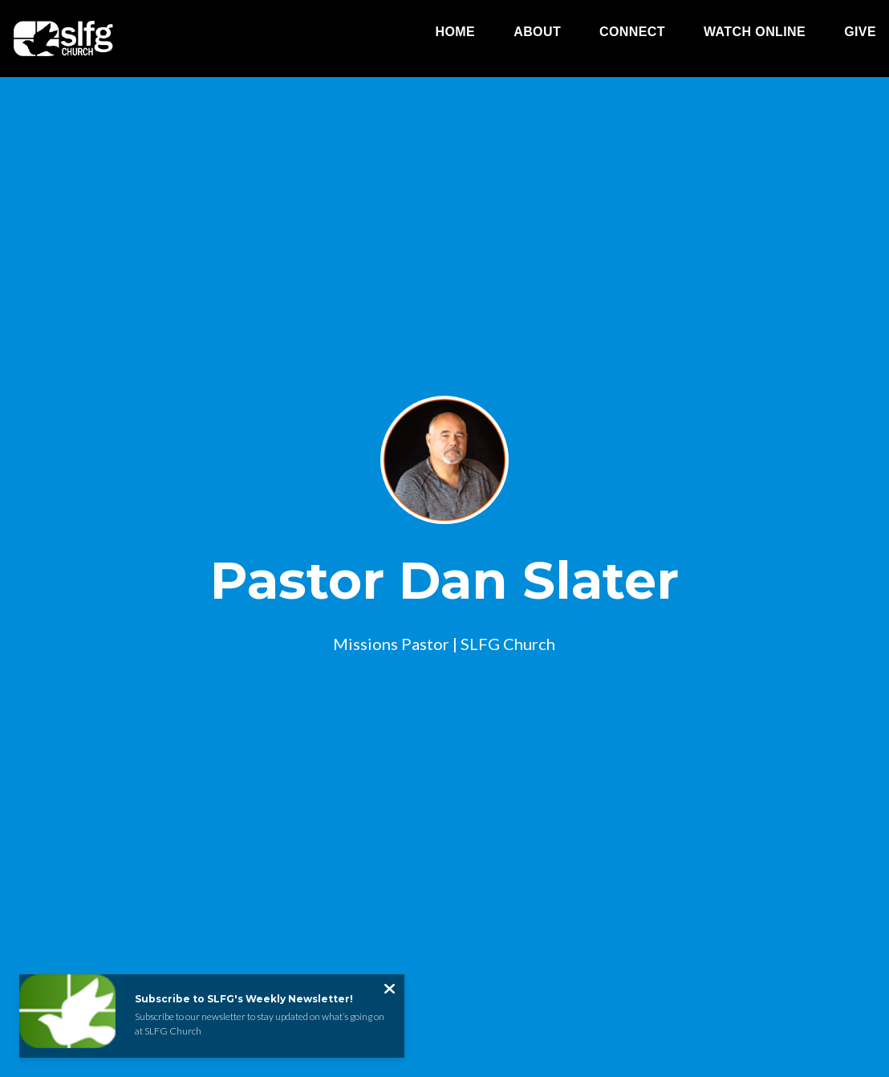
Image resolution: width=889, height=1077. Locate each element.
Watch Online (755, 32)
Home (456, 32)
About (537, 32)
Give (860, 32)
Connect (632, 32)
